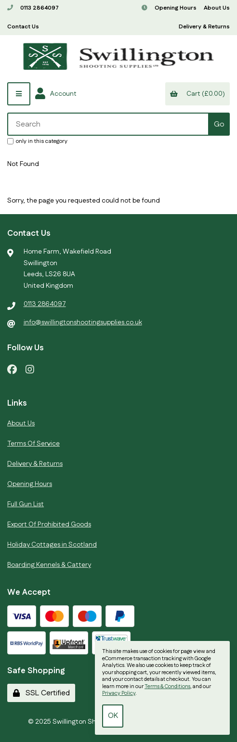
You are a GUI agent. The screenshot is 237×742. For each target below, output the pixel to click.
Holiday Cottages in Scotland (52, 545)
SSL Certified (41, 693)
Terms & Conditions (167, 687)
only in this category (37, 141)
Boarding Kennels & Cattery (49, 565)
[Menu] (18, 93)
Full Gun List (25, 504)
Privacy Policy (118, 693)
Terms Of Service (33, 443)
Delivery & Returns (204, 27)
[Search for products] (108, 124)
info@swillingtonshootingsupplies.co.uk (83, 322)
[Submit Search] (219, 124)
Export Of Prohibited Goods (49, 524)
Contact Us (23, 27)
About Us (217, 8)
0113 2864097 (33, 8)
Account (56, 94)
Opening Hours (169, 8)
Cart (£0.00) (197, 94)
